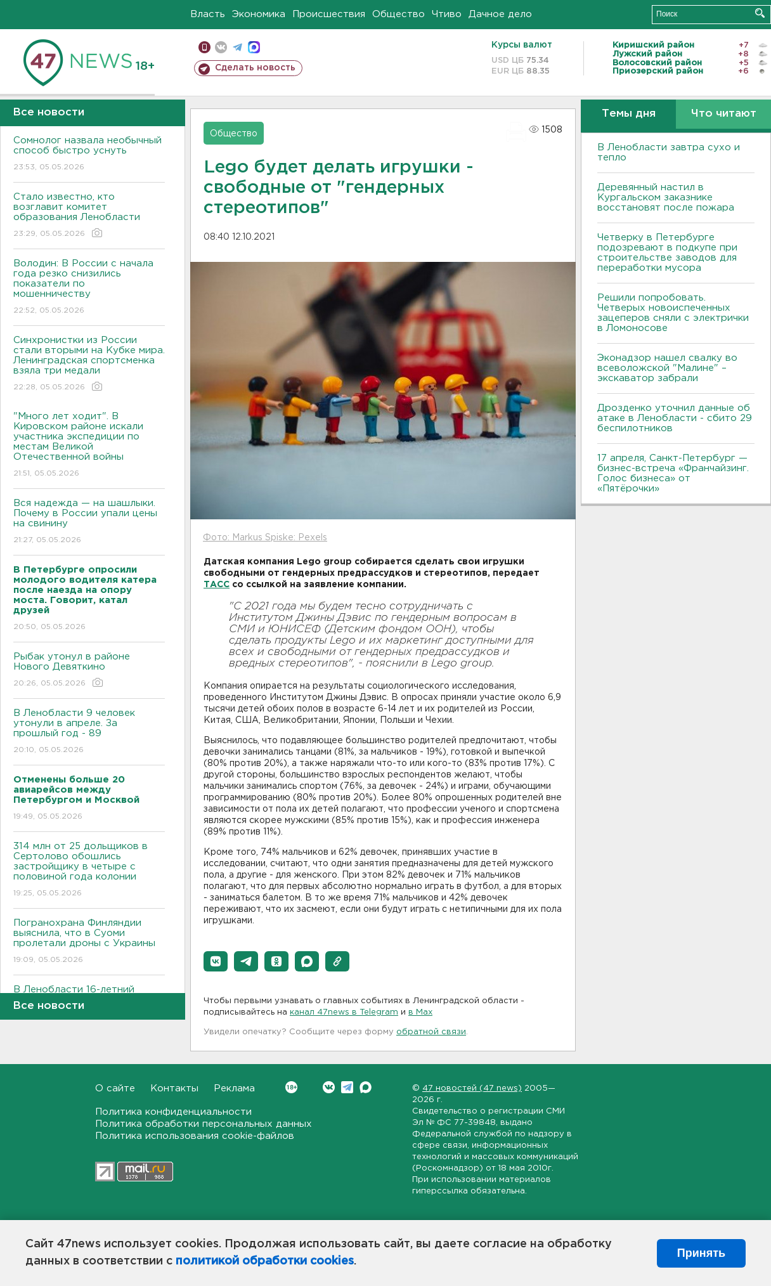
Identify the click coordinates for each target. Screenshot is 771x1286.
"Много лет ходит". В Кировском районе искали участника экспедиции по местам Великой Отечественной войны (89, 445)
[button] (216, 961)
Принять (701, 1253)
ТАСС (217, 584)
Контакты (174, 1088)
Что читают (723, 114)
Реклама (234, 1088)
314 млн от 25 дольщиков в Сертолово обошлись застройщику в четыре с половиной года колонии (89, 870)
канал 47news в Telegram (344, 1012)
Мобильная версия (204, 47)
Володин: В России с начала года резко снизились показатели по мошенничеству (89, 287)
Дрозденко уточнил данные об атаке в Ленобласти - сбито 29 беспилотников (674, 418)
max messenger (254, 47)
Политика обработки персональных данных (203, 1124)
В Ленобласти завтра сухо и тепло (668, 152)
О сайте (115, 1088)
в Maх (420, 1012)
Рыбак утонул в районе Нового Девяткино (89, 671)
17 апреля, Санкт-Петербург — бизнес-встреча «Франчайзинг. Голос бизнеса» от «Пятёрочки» (673, 473)
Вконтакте (291, 1087)
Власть (207, 14)
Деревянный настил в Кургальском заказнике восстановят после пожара (665, 197)
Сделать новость (255, 68)
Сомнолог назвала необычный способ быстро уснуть (89, 154)
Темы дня (629, 114)
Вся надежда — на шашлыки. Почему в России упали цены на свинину (89, 522)
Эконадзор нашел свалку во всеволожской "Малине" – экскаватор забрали (667, 368)
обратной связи (431, 1032)
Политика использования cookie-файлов (194, 1136)
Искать (760, 13)
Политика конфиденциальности (173, 1112)
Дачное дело (500, 14)
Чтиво (447, 14)
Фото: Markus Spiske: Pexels (265, 538)
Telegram (347, 1087)
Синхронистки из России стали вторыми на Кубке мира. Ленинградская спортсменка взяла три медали (89, 364)
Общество (398, 14)
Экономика (258, 14)
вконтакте (221, 47)
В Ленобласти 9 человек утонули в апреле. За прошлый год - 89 (89, 732)
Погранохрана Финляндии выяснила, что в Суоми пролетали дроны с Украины (89, 942)
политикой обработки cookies (265, 1261)
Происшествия (328, 14)
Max (366, 1087)
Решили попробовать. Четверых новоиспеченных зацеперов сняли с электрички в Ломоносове (673, 313)
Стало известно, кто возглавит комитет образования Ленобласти (89, 216)
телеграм (237, 47)
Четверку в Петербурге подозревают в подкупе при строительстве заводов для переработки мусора (667, 252)
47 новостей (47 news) (472, 1088)
